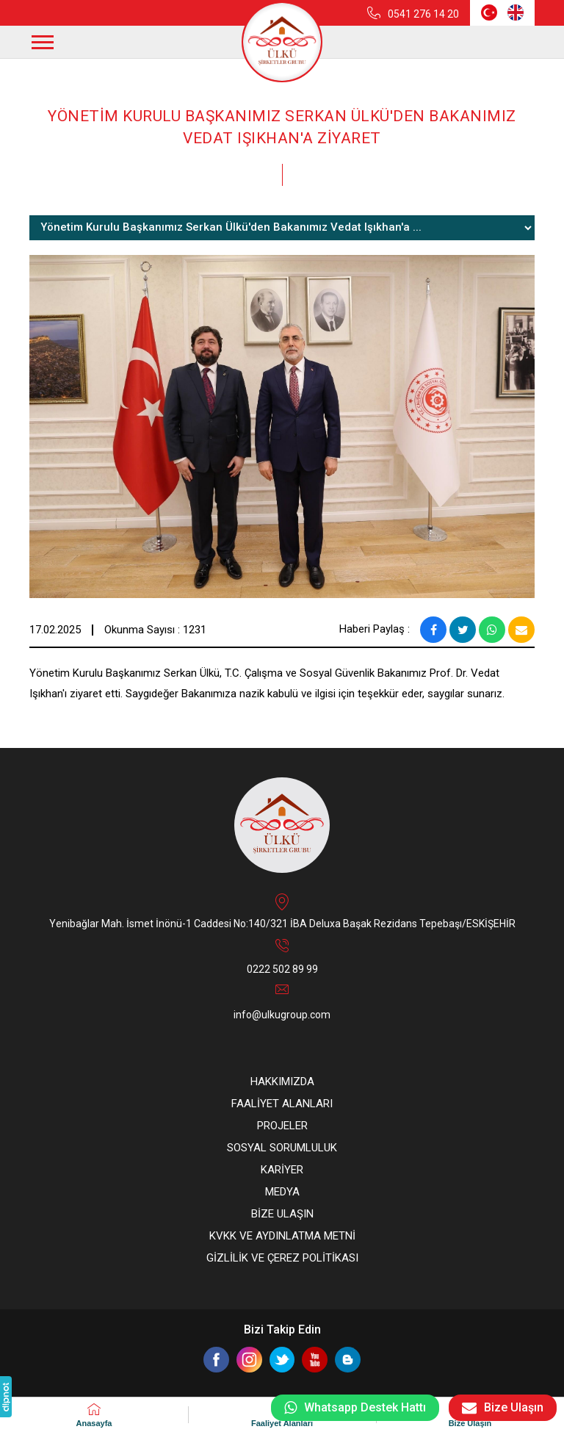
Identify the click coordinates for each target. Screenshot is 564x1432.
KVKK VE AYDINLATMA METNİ (282, 1235)
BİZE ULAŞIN (282, 1213)
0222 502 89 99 (282, 969)
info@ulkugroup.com (282, 1015)
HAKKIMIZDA (282, 1081)
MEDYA (282, 1191)
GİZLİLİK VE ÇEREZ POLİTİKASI (282, 1257)
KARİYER (282, 1169)
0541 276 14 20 (423, 14)
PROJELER (282, 1125)
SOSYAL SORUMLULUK (282, 1147)
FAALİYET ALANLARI (282, 1103)
